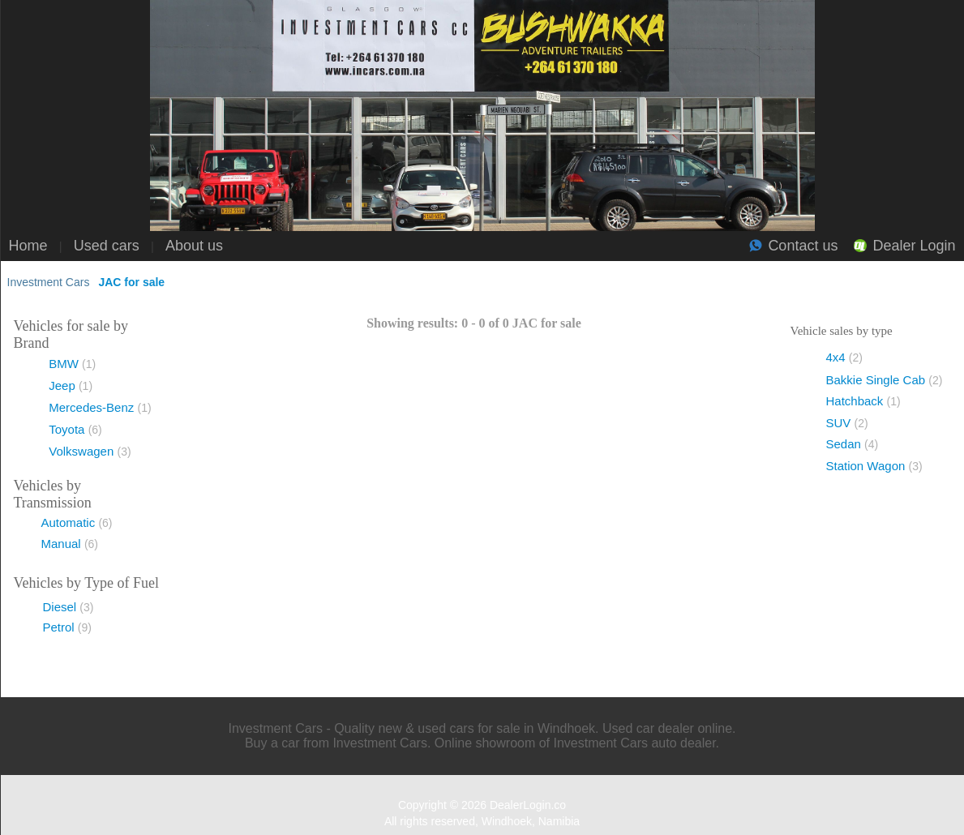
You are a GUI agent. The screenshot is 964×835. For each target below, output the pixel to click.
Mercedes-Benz (100, 407)
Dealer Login (913, 246)
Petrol (67, 627)
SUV (847, 423)
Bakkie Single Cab (884, 380)
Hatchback (863, 401)
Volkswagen (90, 451)
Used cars (106, 246)
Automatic (77, 522)
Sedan (852, 444)
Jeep (70, 385)
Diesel (68, 607)
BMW (72, 363)
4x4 (844, 357)
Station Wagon (874, 466)
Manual (70, 543)
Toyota (75, 429)
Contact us (803, 246)
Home (28, 246)
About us (194, 246)
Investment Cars (48, 282)
